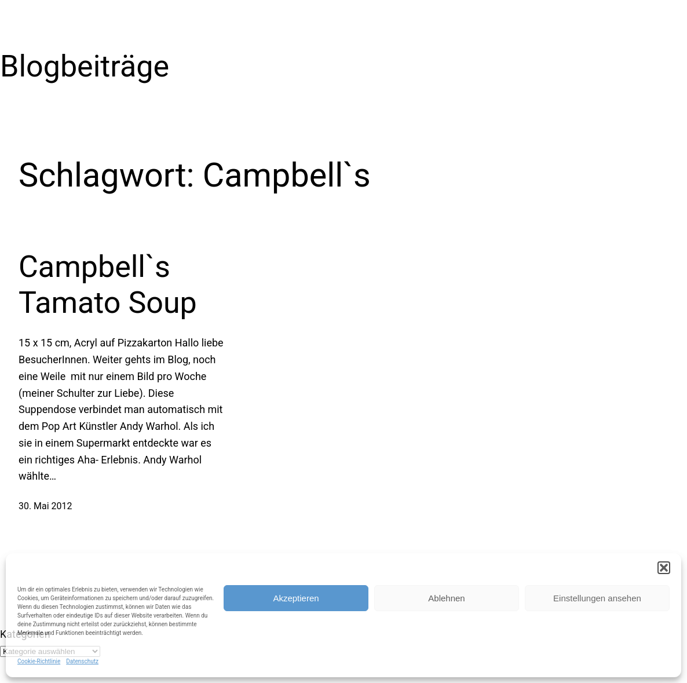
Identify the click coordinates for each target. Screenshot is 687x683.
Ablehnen (446, 598)
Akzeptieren (296, 598)
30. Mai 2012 (45, 506)
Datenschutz (82, 661)
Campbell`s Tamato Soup (108, 284)
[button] (664, 568)
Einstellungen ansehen (597, 598)
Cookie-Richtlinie (38, 661)
